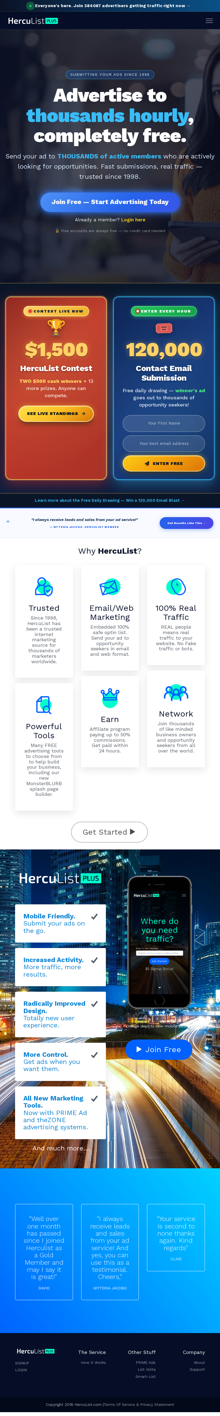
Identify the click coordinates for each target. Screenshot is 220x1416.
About (199, 1366)
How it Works (93, 1366)
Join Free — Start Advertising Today (110, 203)
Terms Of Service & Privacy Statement (139, 1408)
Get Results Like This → (186, 527)
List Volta (147, 1373)
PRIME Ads (146, 1366)
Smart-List (146, 1380)
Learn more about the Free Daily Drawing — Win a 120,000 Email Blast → (110, 504)
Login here (133, 221)
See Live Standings (56, 416)
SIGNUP (22, 1367)
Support (197, 1373)
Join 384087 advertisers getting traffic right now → (109, 5)
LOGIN (21, 1374)
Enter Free (164, 467)
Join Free (159, 1053)
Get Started (109, 835)
